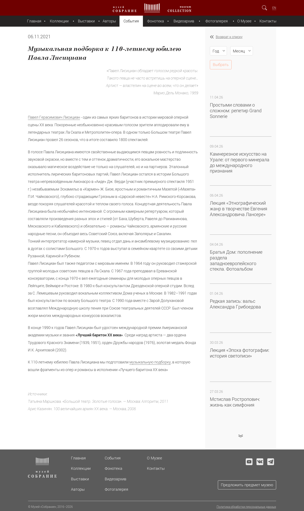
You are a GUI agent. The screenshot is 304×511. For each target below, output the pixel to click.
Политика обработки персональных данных (246, 507)
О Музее (244, 21)
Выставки (86, 21)
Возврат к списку (229, 36)
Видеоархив (184, 21)
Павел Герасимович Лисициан (54, 117)
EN (274, 8)
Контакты (267, 21)
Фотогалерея (216, 21)
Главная (34, 21)
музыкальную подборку (150, 362)
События (131, 21)
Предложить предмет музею (247, 484)
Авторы (109, 21)
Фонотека (155, 21)
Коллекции (59, 21)
